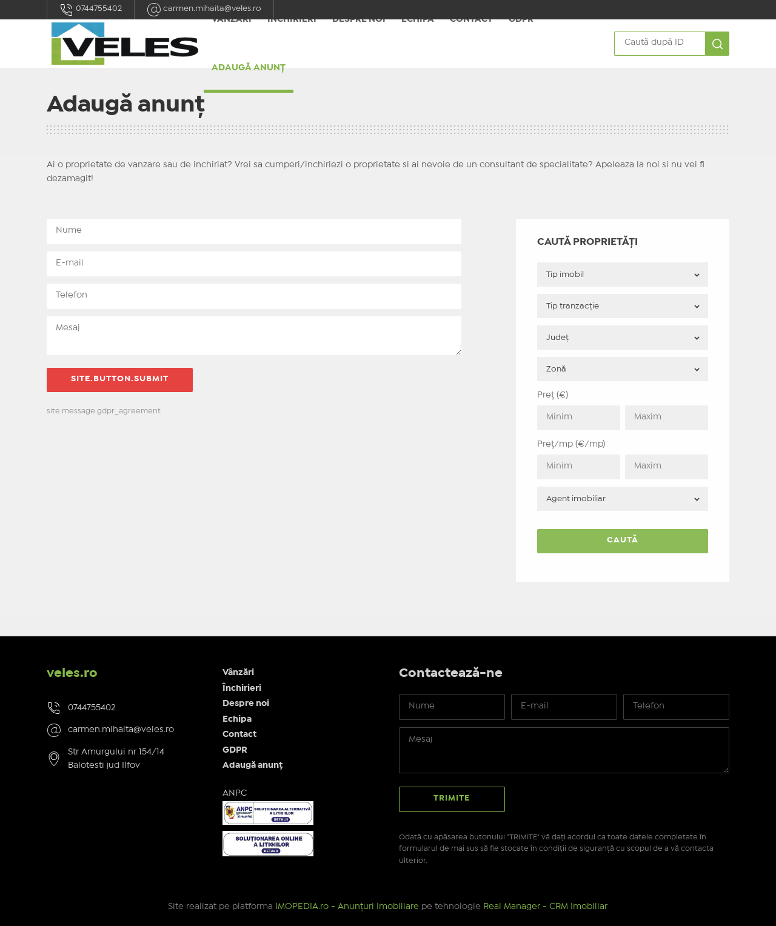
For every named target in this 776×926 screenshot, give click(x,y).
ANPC (234, 793)
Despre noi (245, 703)
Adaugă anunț (249, 68)
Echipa (237, 719)
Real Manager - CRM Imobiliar (545, 906)
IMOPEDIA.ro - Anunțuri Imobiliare (347, 906)
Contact (239, 734)
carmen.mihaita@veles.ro (121, 729)
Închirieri (241, 688)
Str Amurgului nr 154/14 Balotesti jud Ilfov (116, 759)
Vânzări (238, 672)
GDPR (234, 750)
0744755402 (90, 9)
